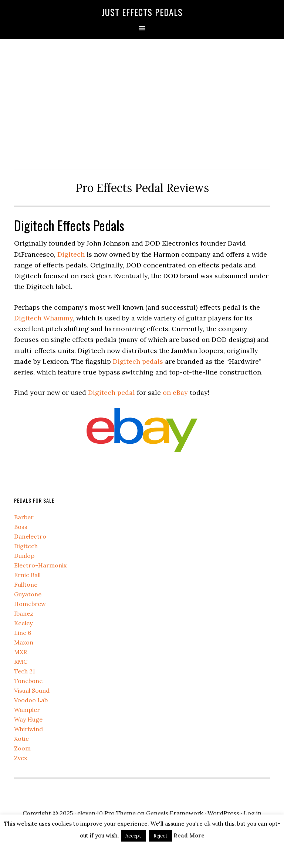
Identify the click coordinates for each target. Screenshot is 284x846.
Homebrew (30, 603)
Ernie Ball (27, 575)
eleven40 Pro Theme (106, 813)
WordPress (223, 813)
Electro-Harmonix (40, 565)
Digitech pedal (111, 392)
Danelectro (30, 536)
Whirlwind (28, 729)
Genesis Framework (174, 813)
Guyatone (27, 594)
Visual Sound (32, 690)
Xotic (21, 738)
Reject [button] (160, 836)
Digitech (71, 254)
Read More (188, 835)
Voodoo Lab (31, 700)
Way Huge (28, 719)
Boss (20, 526)
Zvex (20, 758)
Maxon (23, 642)
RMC (20, 661)
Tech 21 (24, 671)
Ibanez (23, 613)
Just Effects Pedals (142, 12)
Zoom (22, 748)
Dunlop (24, 555)
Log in (252, 813)
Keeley (23, 623)
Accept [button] (133, 836)
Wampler (27, 709)
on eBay (175, 392)
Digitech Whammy (43, 318)
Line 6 (22, 632)
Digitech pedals (138, 361)
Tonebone (28, 681)
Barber (24, 517)
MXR (20, 652)
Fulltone (25, 584)
